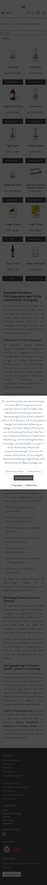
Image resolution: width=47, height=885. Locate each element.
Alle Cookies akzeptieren (23, 477)
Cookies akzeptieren (34, 471)
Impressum (16, 485)
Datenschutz (30, 485)
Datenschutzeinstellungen (14, 471)
